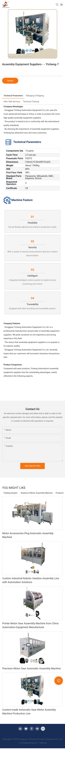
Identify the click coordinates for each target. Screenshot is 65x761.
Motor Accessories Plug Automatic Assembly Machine (27, 535)
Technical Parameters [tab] (13, 95)
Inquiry (10, 81)
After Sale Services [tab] (12, 101)
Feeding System (11, 493)
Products (60, 493)
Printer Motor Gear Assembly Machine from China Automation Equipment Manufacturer (30, 625)
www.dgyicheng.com (28, 743)
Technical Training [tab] (31, 101)
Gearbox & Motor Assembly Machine (37, 493)
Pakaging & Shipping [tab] (35, 95)
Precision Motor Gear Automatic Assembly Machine (31, 668)
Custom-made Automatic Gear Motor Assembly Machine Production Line (29, 711)
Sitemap (43, 743)
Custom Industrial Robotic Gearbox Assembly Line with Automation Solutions (30, 580)
